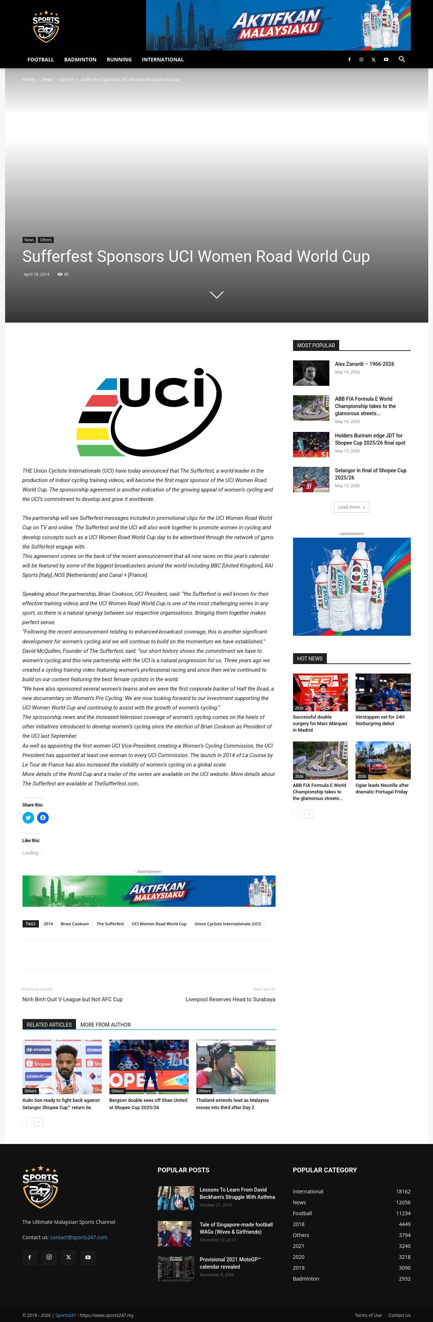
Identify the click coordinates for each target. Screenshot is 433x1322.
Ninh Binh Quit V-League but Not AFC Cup (73, 999)
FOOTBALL (41, 59)
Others (67, 79)
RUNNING (119, 59)
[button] (402, 60)
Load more (351, 507)
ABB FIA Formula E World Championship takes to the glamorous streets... (365, 406)
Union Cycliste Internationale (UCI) (228, 923)
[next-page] (38, 1122)
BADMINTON (80, 59)
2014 (48, 923)
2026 (299, 708)
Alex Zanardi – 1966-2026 (364, 364)
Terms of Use (368, 1315)
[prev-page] (27, 1122)
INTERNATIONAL (163, 59)
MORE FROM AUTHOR (105, 1025)
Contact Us (400, 1315)
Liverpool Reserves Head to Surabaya (230, 999)
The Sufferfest (110, 923)
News (47, 79)
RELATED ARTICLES (49, 1025)
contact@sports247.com (79, 1237)
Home (29, 79)
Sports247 (65, 1315)
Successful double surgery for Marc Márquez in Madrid (320, 723)
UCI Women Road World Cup (159, 923)
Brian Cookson (75, 923)
